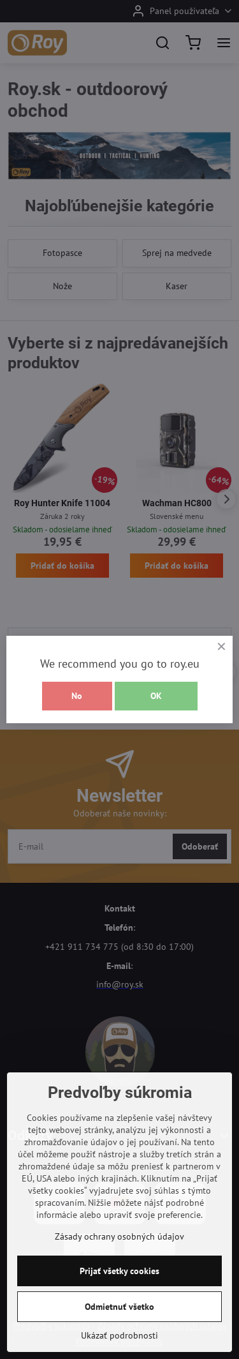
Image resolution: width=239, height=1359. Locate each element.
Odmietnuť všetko (119, 1306)
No (76, 696)
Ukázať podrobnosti (119, 1335)
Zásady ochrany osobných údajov (119, 1236)
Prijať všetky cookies (119, 1271)
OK (156, 696)
